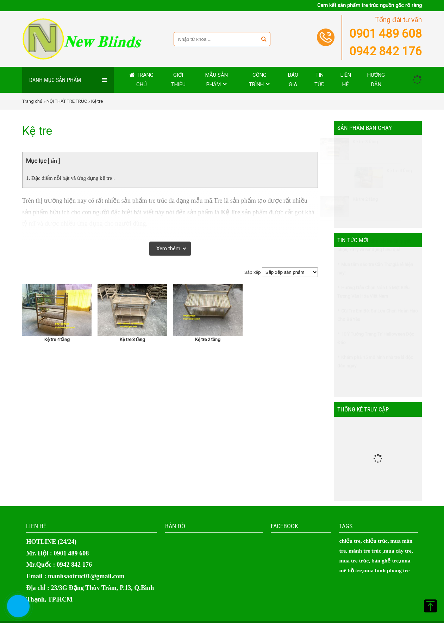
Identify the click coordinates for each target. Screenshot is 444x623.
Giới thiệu (178, 80)
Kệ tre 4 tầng (57, 339)
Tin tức (319, 80)
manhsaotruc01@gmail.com (86, 576)
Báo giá (293, 80)
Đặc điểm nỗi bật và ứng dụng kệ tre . (73, 178)
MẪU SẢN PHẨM (216, 80)
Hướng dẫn (376, 80)
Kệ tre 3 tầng (132, 339)
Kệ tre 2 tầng (207, 339)
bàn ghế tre (385, 561)
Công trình (258, 80)
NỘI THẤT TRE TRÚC (66, 101)
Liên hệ (345, 80)
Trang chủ (145, 80)
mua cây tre (398, 551)
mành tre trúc (365, 551)
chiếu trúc (375, 541)
